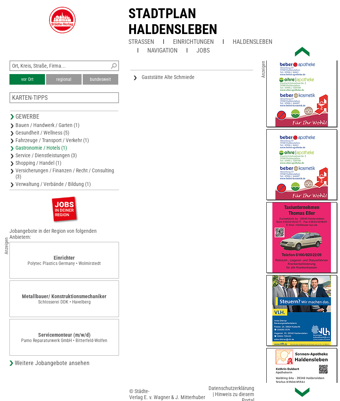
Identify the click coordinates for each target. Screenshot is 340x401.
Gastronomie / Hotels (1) (41, 148)
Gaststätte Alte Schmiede (168, 77)
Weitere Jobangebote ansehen (52, 363)
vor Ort (27, 79)
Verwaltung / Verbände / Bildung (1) (53, 184)
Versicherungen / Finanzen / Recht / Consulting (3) (64, 173)
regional (63, 79)
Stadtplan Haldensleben (172, 21)
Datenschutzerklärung (231, 388)
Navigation (162, 50)
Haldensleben (252, 41)
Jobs (203, 50)
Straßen (141, 41)
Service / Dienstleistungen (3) (46, 155)
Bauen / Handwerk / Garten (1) (47, 125)
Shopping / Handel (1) (38, 163)
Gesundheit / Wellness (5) (42, 133)
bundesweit (100, 79)
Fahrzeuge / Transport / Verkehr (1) (52, 140)
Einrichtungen (193, 41)
